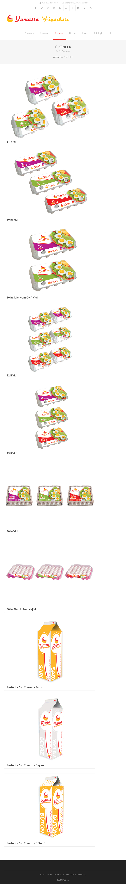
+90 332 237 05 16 (48, 2)
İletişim (113, 33)
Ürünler (59, 33)
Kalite (85, 33)
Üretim (72, 33)
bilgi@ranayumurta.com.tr (74, 2)
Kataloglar (99, 33)
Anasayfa (29, 33)
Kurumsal (45, 33)
